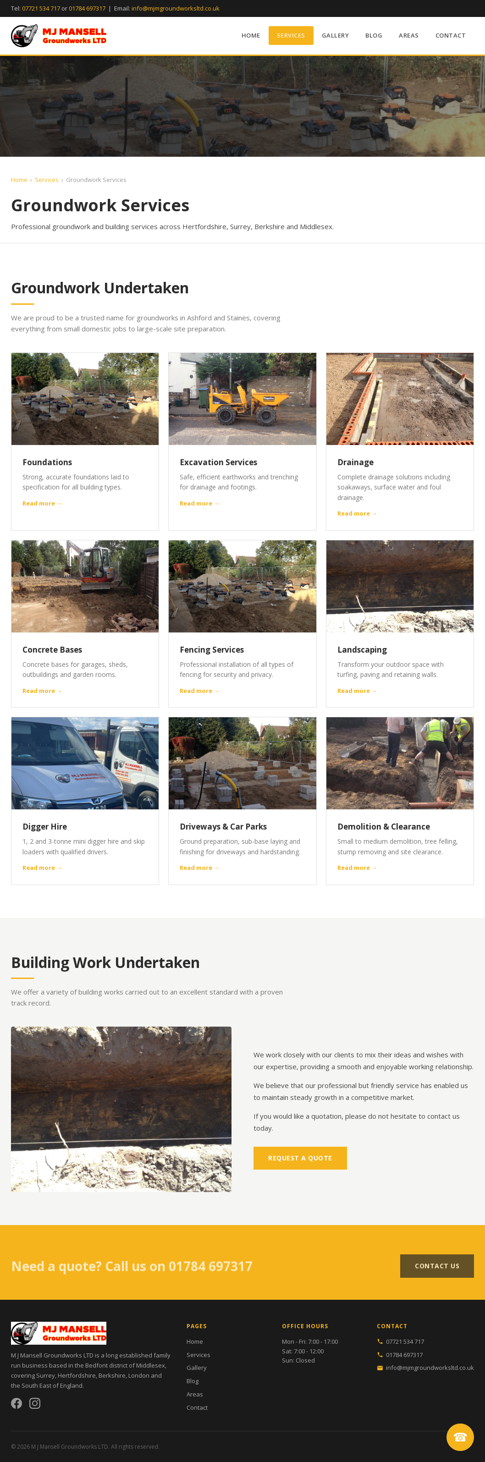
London (138, 1375)
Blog (373, 35)
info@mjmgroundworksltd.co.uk (176, 8)
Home (251, 35)
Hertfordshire (77, 1375)
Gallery (335, 35)
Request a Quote (300, 1158)
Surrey (45, 1375)
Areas (409, 35)
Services (291, 35)
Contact (450, 35)
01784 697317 (87, 8)
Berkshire (112, 1375)
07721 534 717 (41, 8)
